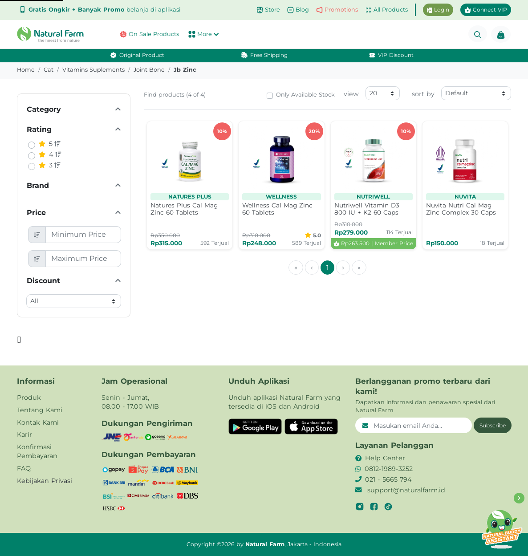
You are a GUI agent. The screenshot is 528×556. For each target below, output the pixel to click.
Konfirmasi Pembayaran (37, 451)
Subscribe (492, 425)
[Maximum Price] (83, 258)
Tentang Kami (39, 410)
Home (26, 69)
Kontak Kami (38, 422)
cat (48, 69)
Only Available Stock (305, 94)
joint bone (149, 69)
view (351, 94)
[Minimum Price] (83, 234)
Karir (24, 434)
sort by (423, 94)
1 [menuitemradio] (327, 268)
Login (438, 9)
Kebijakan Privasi (44, 481)
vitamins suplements (93, 69)
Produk (29, 398)
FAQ (24, 468)
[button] (52, 34)
